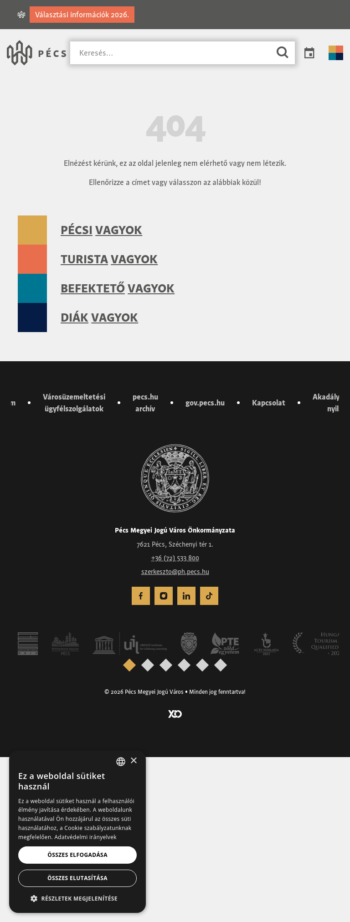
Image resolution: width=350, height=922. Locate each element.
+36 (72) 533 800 (175, 722)
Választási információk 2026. (82, 14)
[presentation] (147, 829)
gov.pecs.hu (205, 567)
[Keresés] (170, 53)
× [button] (133, 761)
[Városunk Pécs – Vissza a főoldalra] (36, 53)
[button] (77, 898)
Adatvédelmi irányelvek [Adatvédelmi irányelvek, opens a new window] (85, 837)
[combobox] (120, 761)
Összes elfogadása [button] (77, 855)
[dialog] (77, 831)
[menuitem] (163, 761)
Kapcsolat (268, 567)
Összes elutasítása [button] (77, 878)
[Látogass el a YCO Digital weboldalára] (175, 877)
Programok (309, 53)
